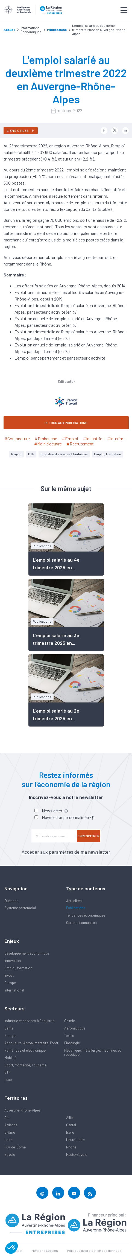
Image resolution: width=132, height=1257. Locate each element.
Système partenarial (20, 908)
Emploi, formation (107, 454)
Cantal (71, 1125)
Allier (70, 1117)
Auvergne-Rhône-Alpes (22, 1110)
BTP (31, 454)
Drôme (9, 1132)
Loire (8, 1140)
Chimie (69, 1021)
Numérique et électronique (25, 1050)
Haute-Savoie (76, 1154)
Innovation (12, 960)
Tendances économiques (85, 915)
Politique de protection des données (94, 1250)
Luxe (8, 1079)
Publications (75, 908)
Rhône (71, 1147)
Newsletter (55, 810)
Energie (10, 1035)
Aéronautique (74, 1028)
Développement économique (26, 953)
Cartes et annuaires (81, 922)
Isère (70, 1132)
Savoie (9, 1154)
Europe (10, 983)
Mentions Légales (45, 1250)
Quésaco (11, 901)
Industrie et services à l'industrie (64, 454)
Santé (8, 1028)
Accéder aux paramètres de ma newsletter (66, 852)
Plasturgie (72, 1043)
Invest (9, 975)
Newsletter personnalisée (68, 817)
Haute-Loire (75, 1140)
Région (16, 454)
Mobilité (10, 1057)
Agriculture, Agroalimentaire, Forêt (31, 1043)
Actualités (74, 901)
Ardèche (10, 1125)
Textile (69, 1035)
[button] (11, 1247)
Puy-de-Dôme (15, 1147)
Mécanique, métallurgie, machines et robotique (92, 1052)
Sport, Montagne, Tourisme (25, 1065)
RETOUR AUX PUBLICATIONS (66, 423)
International (14, 990)
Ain (6, 1117)
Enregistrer (88, 836)
